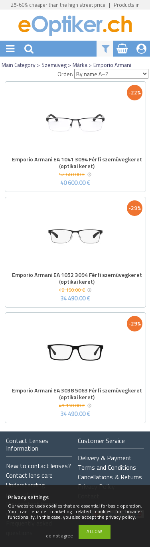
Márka (80, 65)
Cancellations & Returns (110, 477)
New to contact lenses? (38, 466)
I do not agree (58, 536)
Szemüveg (54, 65)
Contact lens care (29, 475)
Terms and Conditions (107, 467)
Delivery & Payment (105, 458)
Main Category (19, 65)
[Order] (111, 74)
